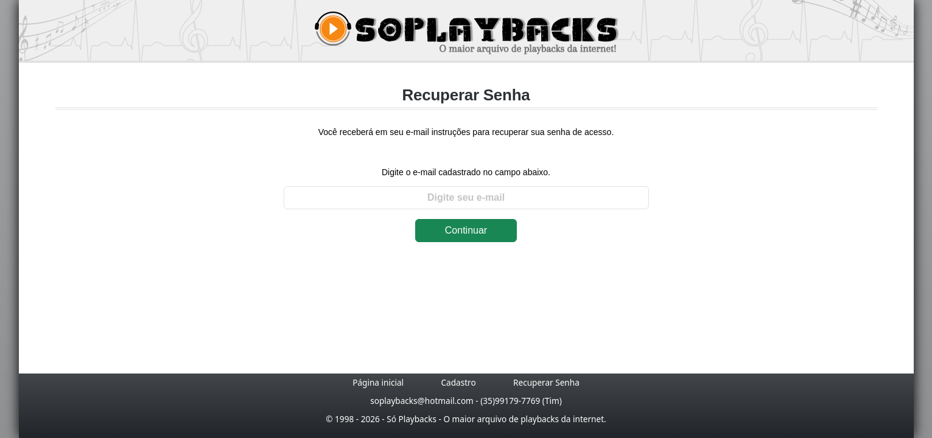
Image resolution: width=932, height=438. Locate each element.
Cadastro (458, 382)
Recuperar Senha (546, 382)
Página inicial (378, 382)
